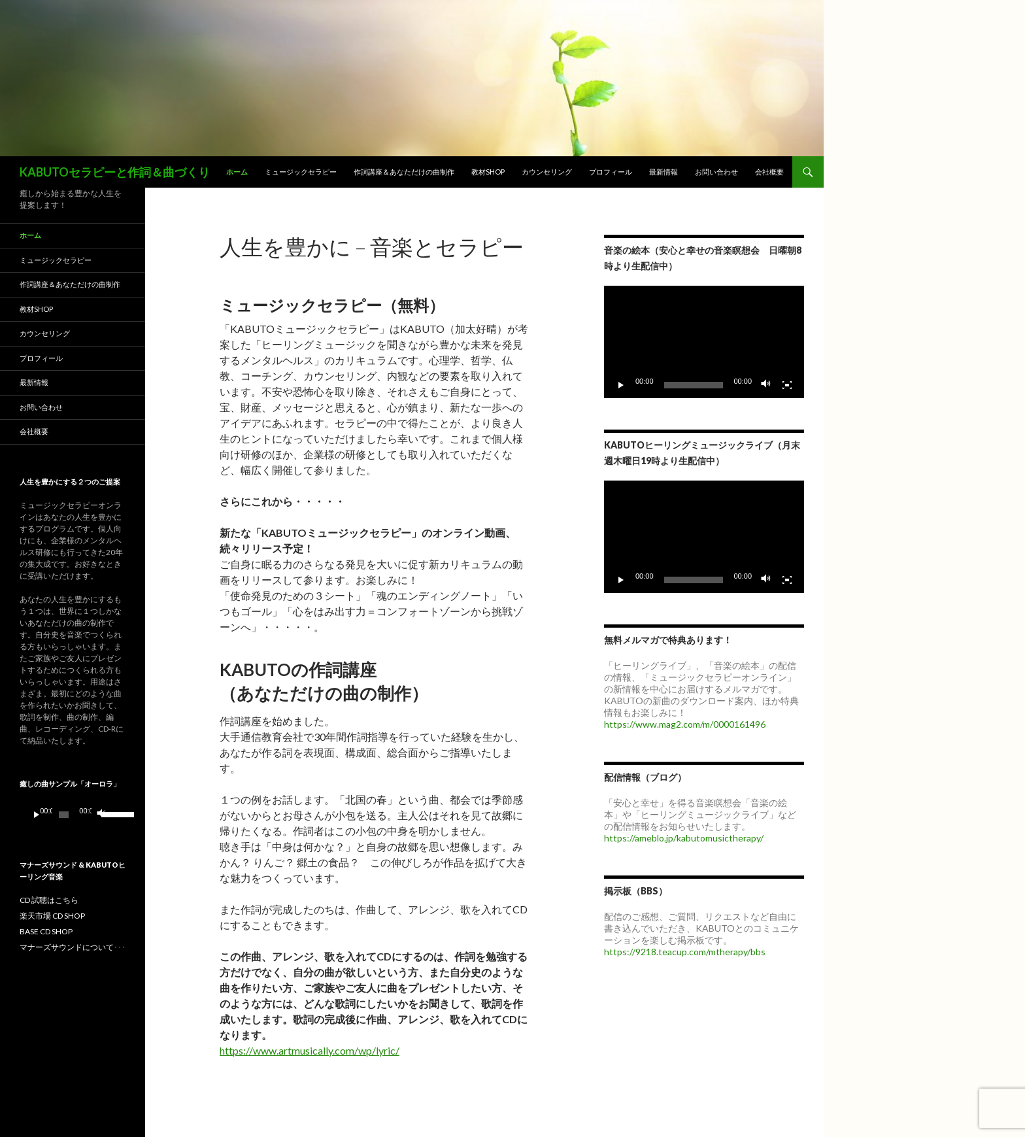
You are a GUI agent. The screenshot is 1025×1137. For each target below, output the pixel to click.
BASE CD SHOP (46, 931)
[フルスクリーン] (787, 385)
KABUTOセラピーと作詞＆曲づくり (115, 172)
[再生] (621, 385)
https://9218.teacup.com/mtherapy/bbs (684, 951)
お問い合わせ (716, 171)
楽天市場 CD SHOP (52, 916)
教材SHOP (488, 171)
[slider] (64, 814)
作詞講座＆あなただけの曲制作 (404, 171)
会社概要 (769, 171)
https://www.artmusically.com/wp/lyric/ (309, 1050)
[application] (704, 342)
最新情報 (663, 171)
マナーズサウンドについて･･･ (73, 947)
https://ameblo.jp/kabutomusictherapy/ (684, 837)
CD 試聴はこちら (49, 900)
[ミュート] (766, 385)
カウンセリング (547, 171)
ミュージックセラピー (301, 171)
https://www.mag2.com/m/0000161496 (684, 724)
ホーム (237, 171)
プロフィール (610, 171)
